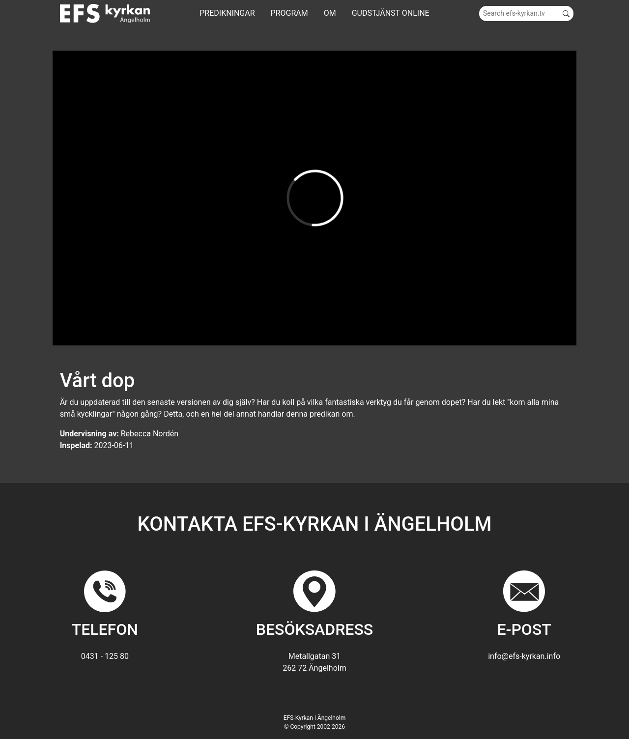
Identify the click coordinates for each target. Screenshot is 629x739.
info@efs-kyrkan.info (524, 656)
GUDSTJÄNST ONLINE (390, 13)
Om (330, 13)
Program (289, 13)
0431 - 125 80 (105, 656)
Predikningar (227, 13)
